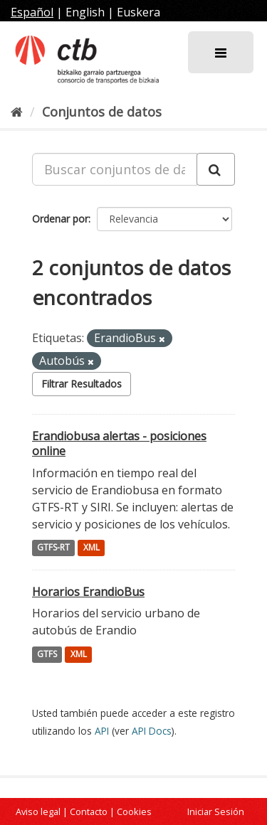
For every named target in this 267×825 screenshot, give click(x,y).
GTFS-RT (53, 548)
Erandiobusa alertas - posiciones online (119, 443)
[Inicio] (17, 111)
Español (32, 12)
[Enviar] (216, 169)
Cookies (134, 811)
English (85, 12)
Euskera (138, 12)
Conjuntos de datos (102, 111)
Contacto (89, 811)
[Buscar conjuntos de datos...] (114, 169)
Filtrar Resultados (81, 383)
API (102, 731)
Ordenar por (60, 218)
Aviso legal (38, 811)
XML (91, 548)
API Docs (152, 731)
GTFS (47, 654)
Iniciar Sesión (215, 811)
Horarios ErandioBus (88, 592)
